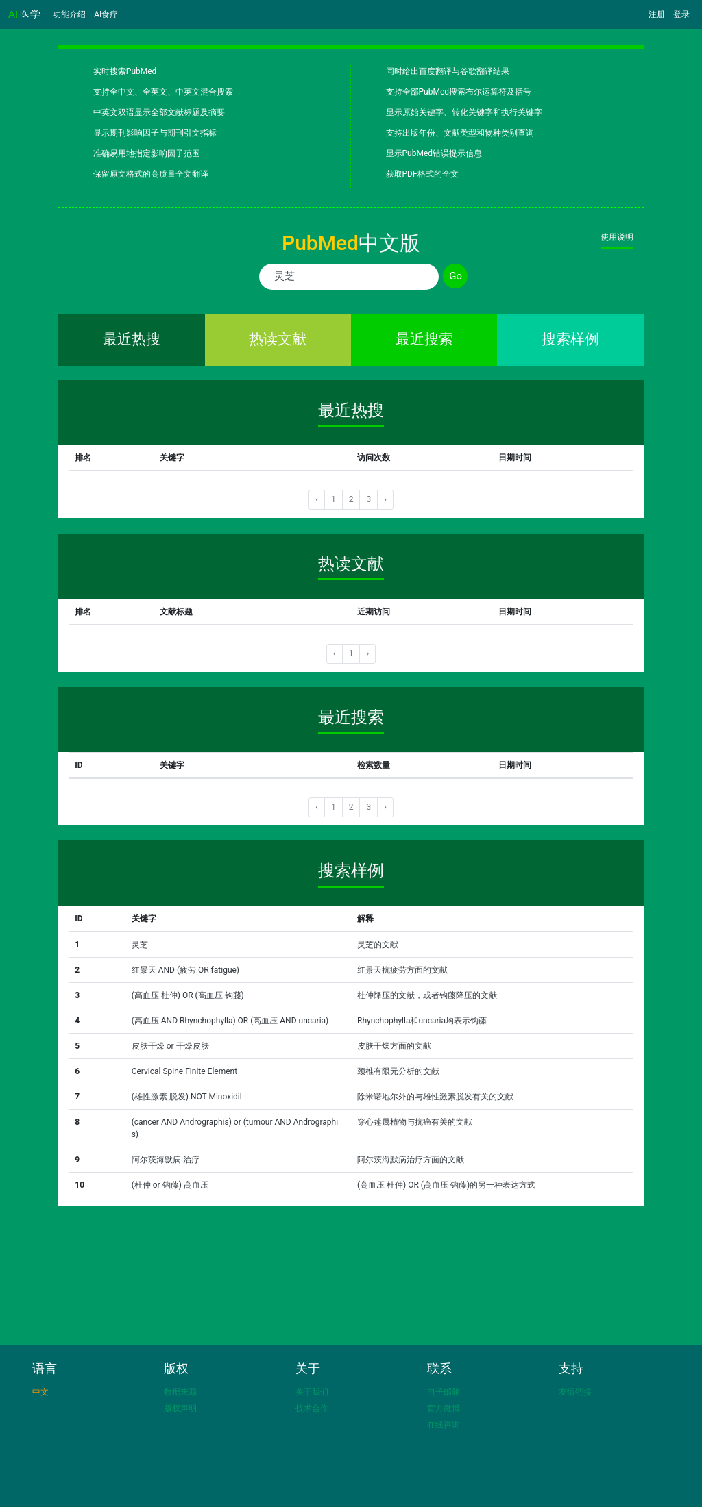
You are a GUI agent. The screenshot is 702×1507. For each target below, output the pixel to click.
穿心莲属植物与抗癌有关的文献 (414, 1122)
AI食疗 (106, 14)
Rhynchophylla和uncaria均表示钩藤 (422, 1020)
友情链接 (575, 1392)
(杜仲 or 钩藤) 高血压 (170, 1185)
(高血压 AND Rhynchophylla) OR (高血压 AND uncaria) (230, 1020)
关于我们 (311, 1392)
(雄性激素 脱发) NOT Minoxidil (187, 1096)
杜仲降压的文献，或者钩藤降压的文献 (427, 995)
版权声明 (180, 1408)
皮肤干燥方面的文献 (394, 1046)
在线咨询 (443, 1425)
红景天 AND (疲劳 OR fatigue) (185, 970)
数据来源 (180, 1392)
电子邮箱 (443, 1392)
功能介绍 (69, 14)
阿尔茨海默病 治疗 (165, 1159)
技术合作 (311, 1408)
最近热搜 (131, 339)
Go (455, 276)
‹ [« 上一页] (316, 499)
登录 (681, 14)
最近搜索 (424, 339)
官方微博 (443, 1408)
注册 (657, 14)
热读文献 (277, 339)
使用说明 (617, 237)
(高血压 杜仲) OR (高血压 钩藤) (188, 995)
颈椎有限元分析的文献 (398, 1071)
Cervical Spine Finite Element (184, 1071)
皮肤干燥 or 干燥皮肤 (170, 1046)
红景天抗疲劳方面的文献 (402, 970)
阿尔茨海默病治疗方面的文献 (410, 1159)
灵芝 (140, 944)
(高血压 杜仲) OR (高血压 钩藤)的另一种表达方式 (446, 1185)
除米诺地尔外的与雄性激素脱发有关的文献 (435, 1096)
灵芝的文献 (377, 944)
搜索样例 (570, 339)
